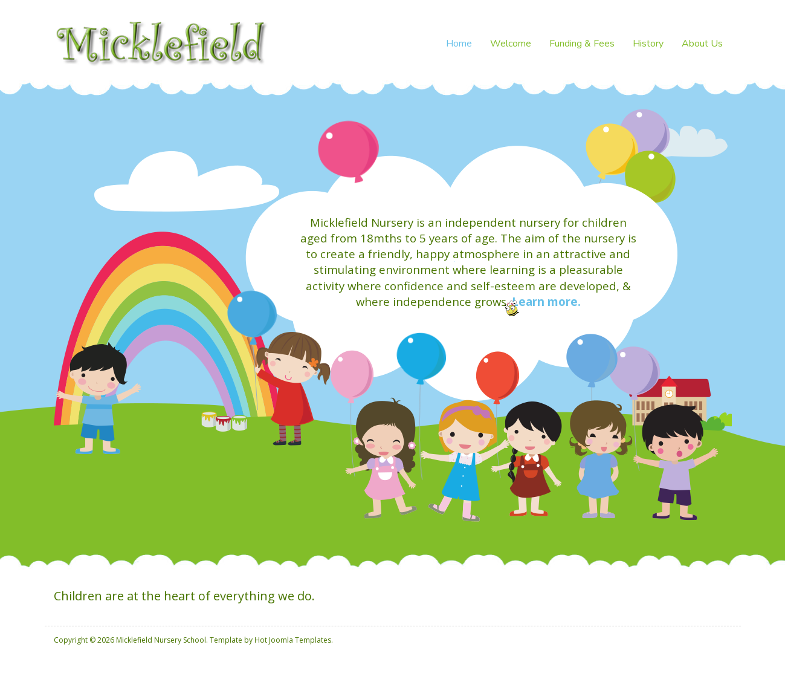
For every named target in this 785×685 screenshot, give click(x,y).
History (648, 43)
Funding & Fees (582, 43)
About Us (702, 43)
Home (459, 43)
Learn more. (546, 301)
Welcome (510, 43)
